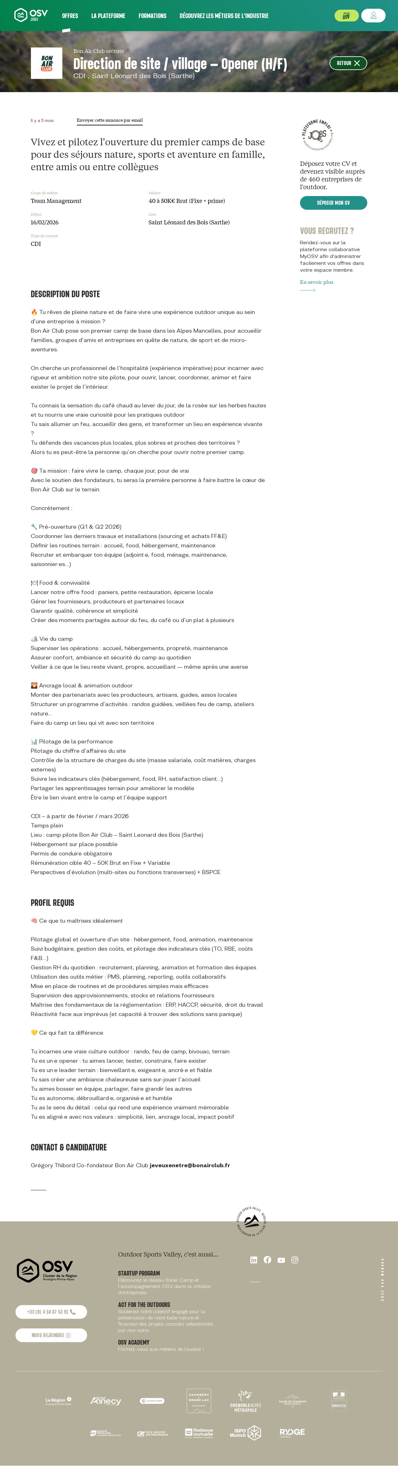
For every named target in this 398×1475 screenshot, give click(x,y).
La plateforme (108, 15)
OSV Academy (134, 1342)
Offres (70, 15)
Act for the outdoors (144, 1304)
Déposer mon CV (333, 202)
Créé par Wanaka (382, 1279)
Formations (152, 15)
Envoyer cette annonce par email (110, 120)
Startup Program (139, 1273)
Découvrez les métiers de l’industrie (224, 15)
